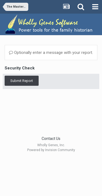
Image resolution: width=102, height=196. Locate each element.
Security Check (20, 68)
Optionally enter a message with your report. (51, 52)
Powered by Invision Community (51, 150)
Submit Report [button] (21, 81)
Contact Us (51, 138)
